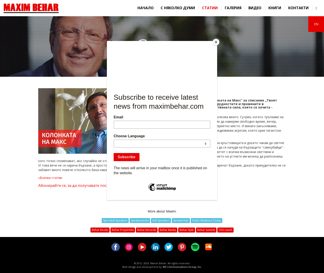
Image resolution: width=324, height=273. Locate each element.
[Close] (216, 42)
